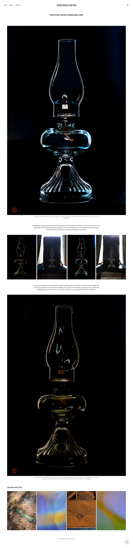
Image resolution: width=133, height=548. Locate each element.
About (11, 5)
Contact (18, 5)
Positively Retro (66, 5)
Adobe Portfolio (70, 539)
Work (5, 5)
